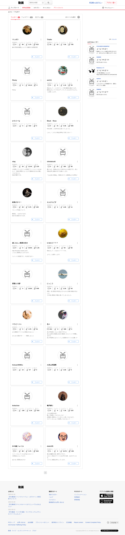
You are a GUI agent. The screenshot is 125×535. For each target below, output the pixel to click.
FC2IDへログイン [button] (96, 2)
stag (13, 161)
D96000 (99, 89)
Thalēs (49, 39)
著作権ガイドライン (58, 522)
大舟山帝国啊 (51, 365)
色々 (48, 324)
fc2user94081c (17, 365)
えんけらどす (51, 202)
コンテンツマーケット (24, 530)
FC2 (13, 2)
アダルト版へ (111, 2)
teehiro (99, 78)
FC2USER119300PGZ (103, 46)
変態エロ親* (16, 283)
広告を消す (114, 39)
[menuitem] (38, 7)
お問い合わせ (21, 522)
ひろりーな (16, 121)
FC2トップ (11, 522)
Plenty (14, 80)
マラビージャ (17, 324)
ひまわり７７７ (52, 243)
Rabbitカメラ (100, 68)
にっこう (50, 283)
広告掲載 (69, 522)
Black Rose (52, 121)
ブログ (34, 530)
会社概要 (30, 522)
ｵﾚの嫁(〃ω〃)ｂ (18, 446)
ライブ (14, 530)
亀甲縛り (50, 405)
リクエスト (52, 499)
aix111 (49, 80)
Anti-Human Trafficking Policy (17, 525)
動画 (9, 530)
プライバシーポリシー (42, 522)
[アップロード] (13, 7)
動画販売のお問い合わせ (56, 502)
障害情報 (77, 499)
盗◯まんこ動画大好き (20, 243)
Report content (78, 522)
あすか (10, 12)
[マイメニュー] (108, 7)
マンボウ (15, 39)
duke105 (50, 446)
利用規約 (77, 497)
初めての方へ (53, 494)
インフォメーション (80, 494)
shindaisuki (51, 161)
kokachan (15, 405)
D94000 (99, 57)
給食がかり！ (17, 202)
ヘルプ (51, 497)
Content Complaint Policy (93, 522)
